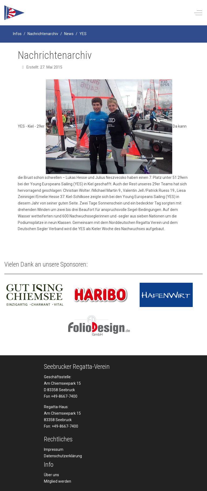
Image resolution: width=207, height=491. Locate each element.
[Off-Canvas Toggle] (198, 13)
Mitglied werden (57, 481)
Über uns (51, 475)
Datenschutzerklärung (63, 456)
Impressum (53, 449)
